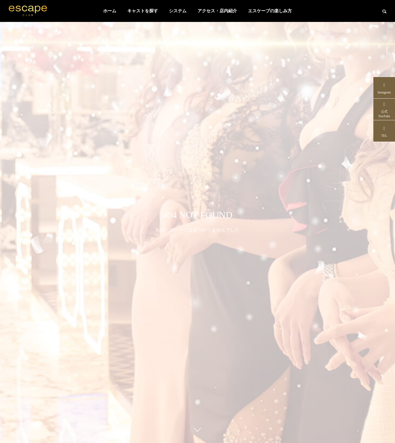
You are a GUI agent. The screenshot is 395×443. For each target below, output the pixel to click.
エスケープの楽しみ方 (270, 10)
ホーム (109, 10)
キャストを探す (142, 10)
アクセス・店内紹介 (217, 10)
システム (178, 10)
